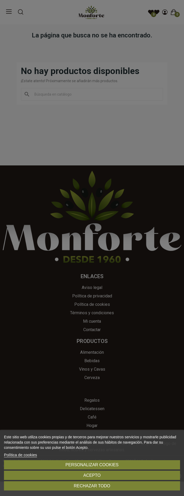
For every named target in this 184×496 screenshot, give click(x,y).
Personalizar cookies (92, 465)
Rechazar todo (92, 486)
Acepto (92, 475)
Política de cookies (20, 455)
